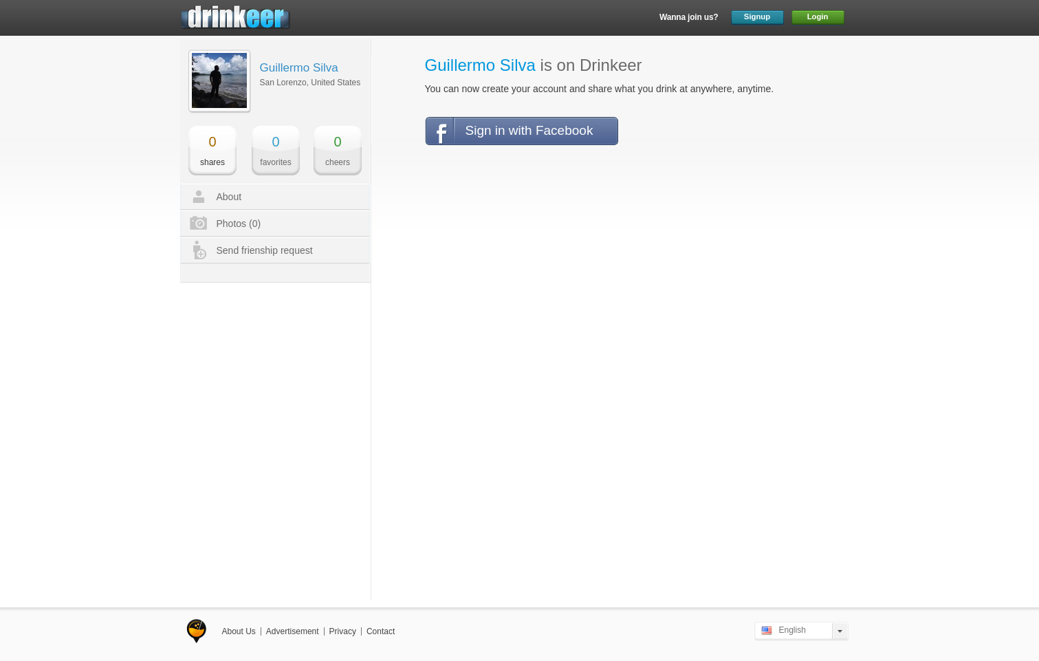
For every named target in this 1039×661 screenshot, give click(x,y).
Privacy (342, 631)
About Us (239, 631)
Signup (757, 16)
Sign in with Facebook (529, 130)
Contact (381, 631)
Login (818, 16)
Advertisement (292, 631)
